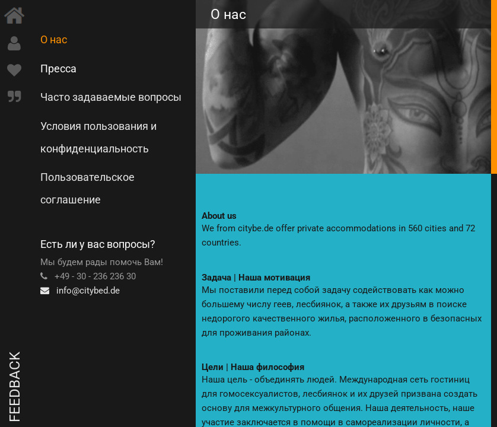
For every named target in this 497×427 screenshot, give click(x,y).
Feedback (15, 387)
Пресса (58, 68)
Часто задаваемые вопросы (110, 97)
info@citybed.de (80, 290)
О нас (53, 39)
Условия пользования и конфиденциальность (98, 137)
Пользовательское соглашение (87, 188)
